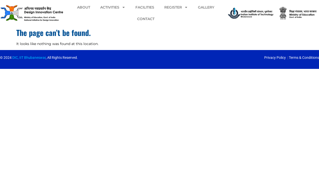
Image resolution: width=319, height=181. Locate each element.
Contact (145, 19)
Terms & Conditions (304, 58)
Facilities (144, 7)
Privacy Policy (275, 58)
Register (176, 7)
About (83, 7)
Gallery (206, 7)
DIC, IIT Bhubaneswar (29, 58)
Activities (112, 7)
